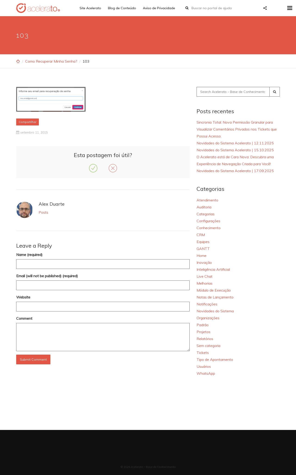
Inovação (204, 262)
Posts (43, 212)
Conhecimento (209, 227)
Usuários (204, 366)
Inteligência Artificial (213, 269)
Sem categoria (208, 345)
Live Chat (205, 276)
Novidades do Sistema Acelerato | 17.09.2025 (235, 170)
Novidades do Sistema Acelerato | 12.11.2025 (235, 143)
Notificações (207, 304)
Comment (24, 318)
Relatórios (205, 338)
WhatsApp (206, 373)
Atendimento (207, 200)
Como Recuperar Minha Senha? (51, 61)
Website (23, 297)
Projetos (203, 331)
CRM (201, 234)
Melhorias (205, 283)
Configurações (208, 221)
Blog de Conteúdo (122, 8)
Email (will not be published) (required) (47, 276)
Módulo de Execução (214, 290)
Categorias (206, 214)
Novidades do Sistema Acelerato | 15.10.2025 (235, 150)
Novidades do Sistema (215, 311)
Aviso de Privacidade (159, 8)
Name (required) (29, 254)
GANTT (203, 248)
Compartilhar (27, 122)
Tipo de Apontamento (215, 359)
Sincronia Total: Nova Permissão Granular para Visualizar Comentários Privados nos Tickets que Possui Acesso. (237, 129)
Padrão (203, 325)
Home (202, 255)
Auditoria (204, 207)
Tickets (203, 352)
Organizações (208, 318)
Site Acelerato (90, 8)
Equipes (203, 241)
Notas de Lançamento (215, 297)
